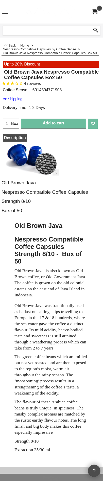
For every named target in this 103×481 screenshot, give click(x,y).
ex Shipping (12, 99)
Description (15, 138)
